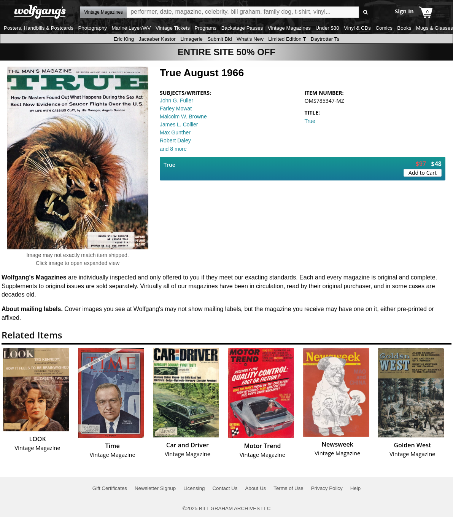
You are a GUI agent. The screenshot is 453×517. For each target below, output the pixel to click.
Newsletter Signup (155, 488)
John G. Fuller (176, 100)
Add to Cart (422, 172)
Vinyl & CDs (357, 28)
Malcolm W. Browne (183, 116)
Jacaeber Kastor (157, 39)
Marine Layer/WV (131, 28)
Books (404, 28)
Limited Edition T (287, 39)
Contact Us (224, 488)
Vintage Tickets (173, 28)
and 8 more (173, 149)
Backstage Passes (242, 28)
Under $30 (327, 28)
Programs (206, 28)
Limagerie (191, 39)
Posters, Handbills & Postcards (38, 28)
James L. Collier (179, 124)
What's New (250, 39)
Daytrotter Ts (325, 39)
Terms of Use (288, 488)
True (310, 121)
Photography (92, 28)
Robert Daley (175, 140)
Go (366, 12)
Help (355, 488)
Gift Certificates (109, 488)
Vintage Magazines (289, 28)
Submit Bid (219, 39)
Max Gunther (175, 132)
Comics (383, 28)
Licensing (194, 488)
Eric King (124, 39)
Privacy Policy (327, 488)
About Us (255, 488)
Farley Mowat (176, 108)
